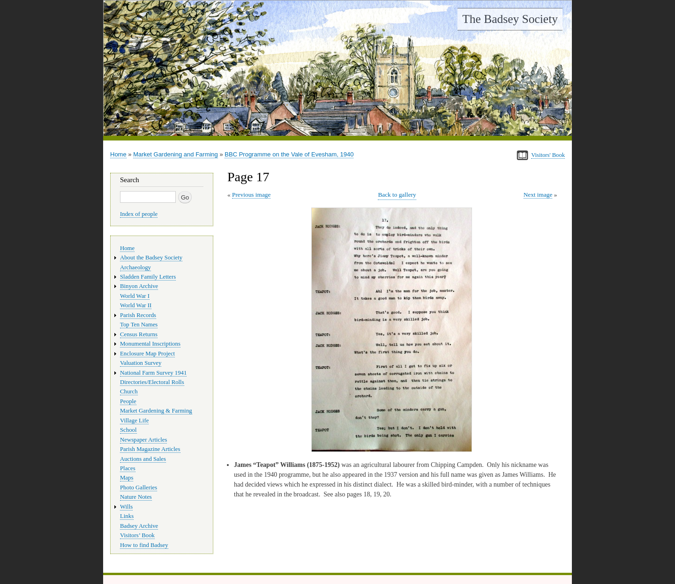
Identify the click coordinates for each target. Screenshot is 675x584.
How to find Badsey (144, 545)
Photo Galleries (138, 487)
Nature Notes (136, 497)
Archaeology (135, 267)
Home (118, 154)
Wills (126, 506)
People (128, 401)
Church (129, 391)
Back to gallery (397, 194)
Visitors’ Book (137, 535)
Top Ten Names (139, 324)
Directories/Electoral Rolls (152, 382)
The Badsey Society (510, 19)
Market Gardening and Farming (175, 154)
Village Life (134, 420)
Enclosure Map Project (147, 353)
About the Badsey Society (151, 257)
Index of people (139, 214)
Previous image (251, 194)
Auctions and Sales (143, 459)
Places (127, 468)
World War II (135, 305)
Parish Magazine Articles (150, 449)
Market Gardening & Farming (156, 410)
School (128, 430)
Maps (126, 477)
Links (127, 516)
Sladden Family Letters (148, 277)
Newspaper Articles (143, 439)
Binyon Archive (139, 286)
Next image (538, 194)
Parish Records (138, 315)
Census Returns (139, 334)
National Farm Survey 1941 (153, 373)
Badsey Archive (139, 526)
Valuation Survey (140, 363)
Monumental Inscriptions (150, 343)
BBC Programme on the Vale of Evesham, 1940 (289, 154)
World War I (135, 296)
